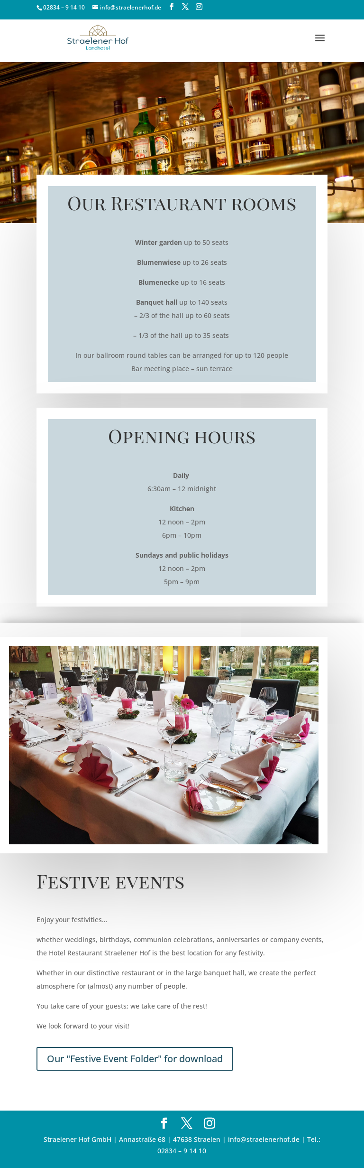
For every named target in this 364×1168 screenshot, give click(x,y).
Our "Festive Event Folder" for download (135, 1058)
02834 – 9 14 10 (64, 7)
